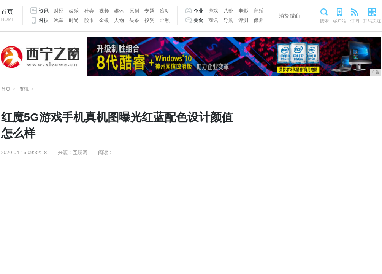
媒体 (119, 11)
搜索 (324, 21)
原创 (134, 11)
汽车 (58, 20)
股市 (89, 20)
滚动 (165, 11)
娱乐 (74, 11)
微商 (295, 16)
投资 (149, 20)
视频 (104, 11)
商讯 (213, 20)
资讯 (44, 11)
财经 (58, 11)
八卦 (228, 11)
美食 (198, 20)
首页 (8, 15)
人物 (119, 20)
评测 (243, 20)
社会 (89, 11)
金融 (165, 20)
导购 (228, 20)
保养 (258, 20)
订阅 (354, 21)
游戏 (213, 11)
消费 (284, 16)
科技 (44, 20)
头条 (134, 20)
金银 (104, 20)
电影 (243, 11)
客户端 (339, 21)
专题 (149, 11)
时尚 (74, 20)
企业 (198, 11)
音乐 (258, 11)
